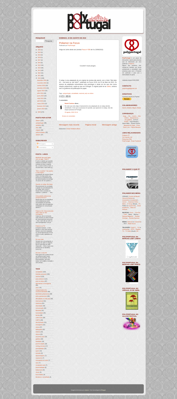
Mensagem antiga (109, 125)
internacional (39, 301)
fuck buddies (39, 374)
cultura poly (39, 317)
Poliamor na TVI (40, 226)
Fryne (138, 125)
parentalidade (40, 348)
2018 (39, 57)
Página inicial (90, 125)
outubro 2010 (41, 85)
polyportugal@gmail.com (129, 88)
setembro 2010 (41, 88)
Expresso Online (133, 202)
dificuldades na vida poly (43, 298)
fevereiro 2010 (41, 106)
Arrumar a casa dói (41, 252)
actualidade (75, 93)
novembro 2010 (41, 83)
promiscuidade (40, 343)
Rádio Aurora (132, 223)
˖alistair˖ (38, 134)
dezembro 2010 (41, 80)
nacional (81, 93)
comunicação (40, 308)
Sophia (126, 121)
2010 (39, 78)
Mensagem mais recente (69, 125)
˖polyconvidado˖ (40, 132)
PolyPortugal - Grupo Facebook (131, 141)
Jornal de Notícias (127, 198)
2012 (39, 73)
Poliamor (131, 63)
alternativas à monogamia (43, 283)
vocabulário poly (40, 365)
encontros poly (40, 336)
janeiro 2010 (40, 108)
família (38, 315)
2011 (39, 75)
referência (39, 303)
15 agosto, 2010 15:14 (71, 112)
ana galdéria (128, 119)
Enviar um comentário (68, 116)
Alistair (139, 108)
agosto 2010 (40, 90)
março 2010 (40, 103)
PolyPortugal (71, 45)
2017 (39, 60)
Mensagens (41, 144)
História (38, 332)
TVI (138, 227)
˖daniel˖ (38, 120)
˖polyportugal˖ (67, 93)
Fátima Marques (136, 127)
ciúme (37, 327)
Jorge (124, 116)
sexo (37, 363)
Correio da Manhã (134, 196)
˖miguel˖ (38, 130)
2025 (39, 49)
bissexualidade (40, 367)
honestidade (39, 313)
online (109, 86)
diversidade (39, 306)
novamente (125, 200)
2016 (39, 62)
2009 (39, 112)
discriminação (40, 322)
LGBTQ (38, 320)
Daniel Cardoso (69, 103)
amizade (38, 353)
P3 (139, 204)
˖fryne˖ (37, 372)
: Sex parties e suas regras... (44, 171)
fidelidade (38, 341)
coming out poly (40, 346)
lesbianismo (39, 370)
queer (37, 351)
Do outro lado (40, 239)
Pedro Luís (126, 127)
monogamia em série (42, 360)
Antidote (129, 108)
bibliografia (39, 329)
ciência (38, 334)
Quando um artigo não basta (44, 184)
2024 (39, 52)
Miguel (134, 108)
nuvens (134, 116)
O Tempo (130, 204)
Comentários (41, 147)
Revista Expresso (134, 218)
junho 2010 (40, 96)
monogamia (39, 324)
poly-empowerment (41, 296)
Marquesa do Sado (129, 125)
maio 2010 (40, 98)
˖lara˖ (37, 127)
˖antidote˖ (38, 125)
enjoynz (86, 390)
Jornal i (124, 202)
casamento (39, 358)
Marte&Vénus (134, 118)
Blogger (103, 390)
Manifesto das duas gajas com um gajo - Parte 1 (43, 158)
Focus (131, 212)
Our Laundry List (127, 137)
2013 (39, 70)
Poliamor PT (126, 135)
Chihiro (126, 118)
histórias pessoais (41, 274)
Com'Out (137, 212)
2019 (39, 55)
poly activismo (40, 279)
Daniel (124, 108)
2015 (39, 65)
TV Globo (128, 231)
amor (37, 287)
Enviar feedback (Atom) (73, 128)
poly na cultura (89, 93)
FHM (125, 214)
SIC (137, 231)
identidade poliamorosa (42, 294)
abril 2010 (40, 101)
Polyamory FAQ (127, 139)
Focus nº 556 (86, 49)
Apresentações (40, 355)
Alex (139, 116)
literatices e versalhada (42, 377)
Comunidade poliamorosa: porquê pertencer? (43, 196)
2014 (39, 68)
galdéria (38, 339)
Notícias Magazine (127, 216)
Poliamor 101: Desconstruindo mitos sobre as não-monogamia (44, 212)
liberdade (38, 310)
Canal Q (133, 227)
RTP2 (132, 229)
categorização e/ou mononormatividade (41, 290)
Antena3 (129, 222)
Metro (124, 204)
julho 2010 (40, 93)
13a (129, 116)
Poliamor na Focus (69, 43)
